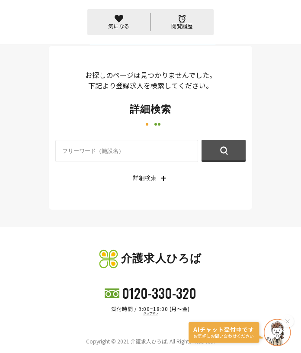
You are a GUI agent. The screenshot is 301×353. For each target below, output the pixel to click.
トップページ (66, 36)
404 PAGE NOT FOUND (117, 36)
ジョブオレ (150, 313)
